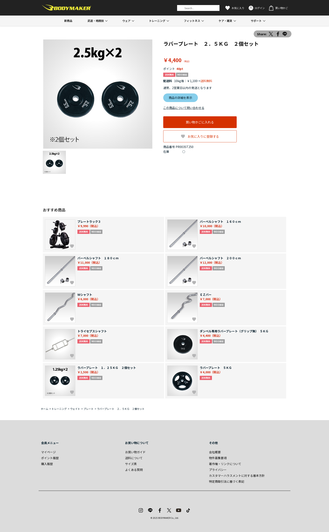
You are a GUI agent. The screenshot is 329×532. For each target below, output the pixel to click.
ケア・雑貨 (225, 21)
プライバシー (218, 470)
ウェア (126, 21)
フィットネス (192, 21)
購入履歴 (47, 464)
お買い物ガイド (135, 452)
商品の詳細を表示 (180, 98)
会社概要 (215, 452)
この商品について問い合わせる (183, 108)
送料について (134, 458)
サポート (256, 21)
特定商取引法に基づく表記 (226, 481)
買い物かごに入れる (200, 122)
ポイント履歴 (50, 458)
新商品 (68, 21)
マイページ (48, 452)
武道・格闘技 (95, 21)
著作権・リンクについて (225, 464)
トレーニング (157, 21)
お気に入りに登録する (203, 136)
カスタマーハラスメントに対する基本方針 (237, 475)
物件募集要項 (218, 458)
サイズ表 (131, 464)
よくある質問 (134, 470)
